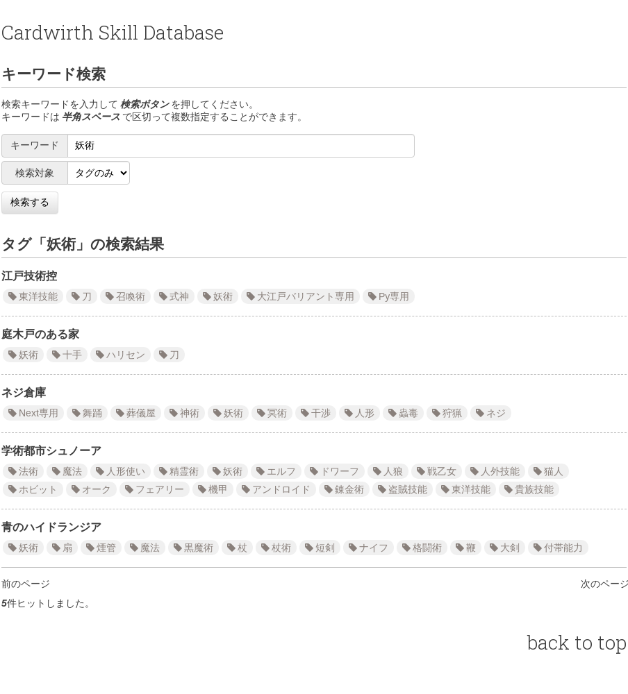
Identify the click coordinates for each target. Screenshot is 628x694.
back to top (577, 642)
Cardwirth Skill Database (112, 32)
